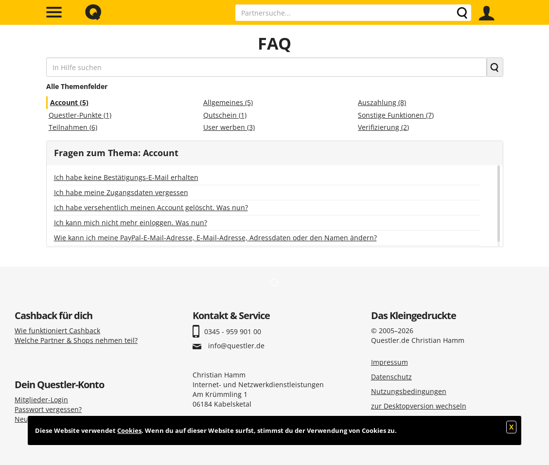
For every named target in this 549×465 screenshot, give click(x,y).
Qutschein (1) (225, 115)
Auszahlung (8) (382, 102)
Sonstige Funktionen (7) (396, 115)
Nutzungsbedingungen (408, 391)
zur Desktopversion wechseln (418, 406)
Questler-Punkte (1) (80, 115)
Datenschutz (391, 376)
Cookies (129, 430)
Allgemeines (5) (228, 102)
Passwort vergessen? (48, 409)
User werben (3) (229, 127)
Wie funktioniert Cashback (57, 330)
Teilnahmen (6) (73, 127)
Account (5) (69, 102)
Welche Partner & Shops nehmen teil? (76, 340)
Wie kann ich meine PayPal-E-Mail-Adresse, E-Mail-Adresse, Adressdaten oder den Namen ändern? (215, 237)
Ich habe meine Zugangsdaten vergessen (121, 192)
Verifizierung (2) (383, 127)
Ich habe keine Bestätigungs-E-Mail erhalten (126, 177)
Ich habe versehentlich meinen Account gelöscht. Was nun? (151, 207)
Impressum (389, 362)
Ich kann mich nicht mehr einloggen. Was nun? (130, 222)
